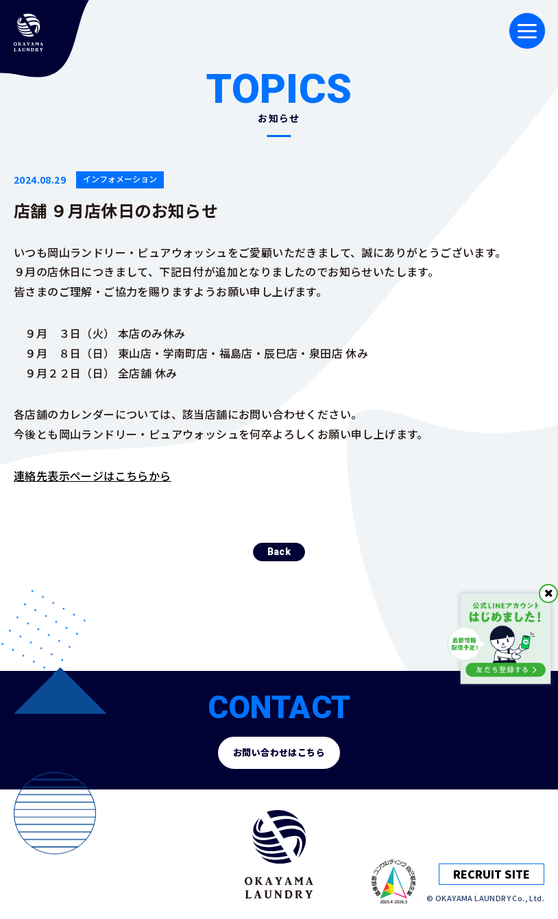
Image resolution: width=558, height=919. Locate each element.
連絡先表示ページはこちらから (92, 475)
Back (279, 566)
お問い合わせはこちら (279, 753)
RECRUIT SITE (491, 874)
